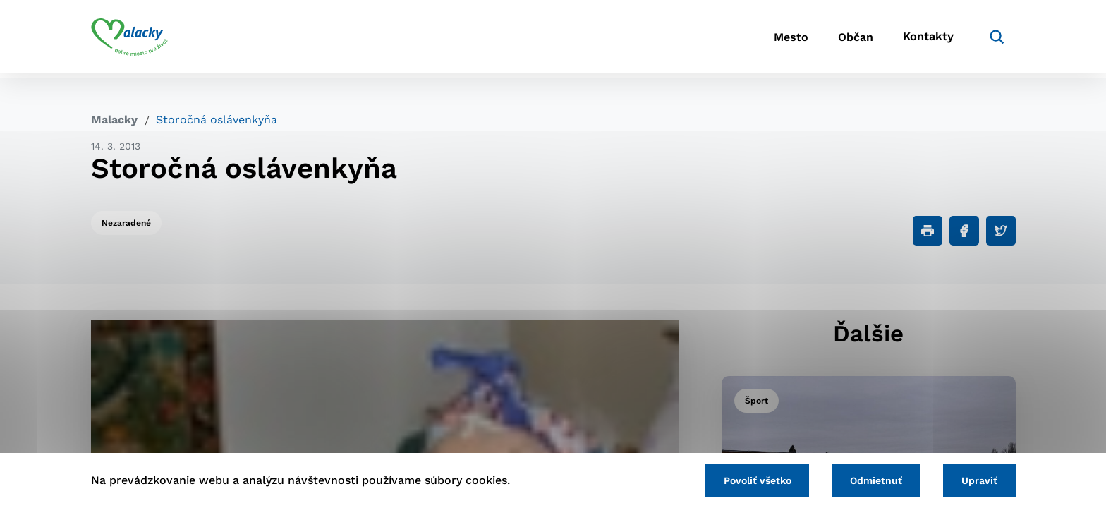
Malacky (114, 119)
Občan (848, 39)
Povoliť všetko (750, 479)
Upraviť (978, 479)
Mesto (778, 39)
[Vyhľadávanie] (995, 39)
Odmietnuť (872, 479)
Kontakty (926, 39)
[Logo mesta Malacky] (129, 39)
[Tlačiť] (927, 231)
